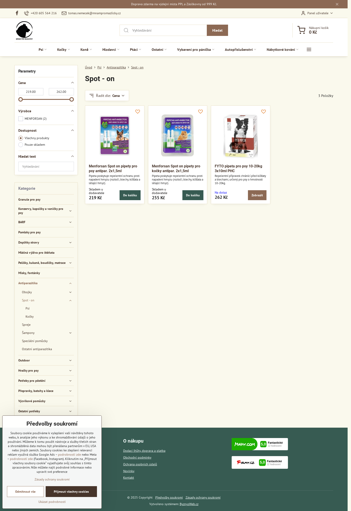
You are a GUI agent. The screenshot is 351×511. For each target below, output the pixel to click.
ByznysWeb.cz (189, 504)
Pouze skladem (31, 144)
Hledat (217, 30)
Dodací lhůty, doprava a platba (144, 451)
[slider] (20, 99)
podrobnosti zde (69, 462)
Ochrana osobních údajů (140, 464)
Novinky (128, 471)
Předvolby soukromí (169, 497)
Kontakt (128, 478)
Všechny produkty (33, 138)
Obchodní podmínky (137, 457)
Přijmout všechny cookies (71, 499)
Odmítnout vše (25, 499)
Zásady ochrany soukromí (203, 497)
